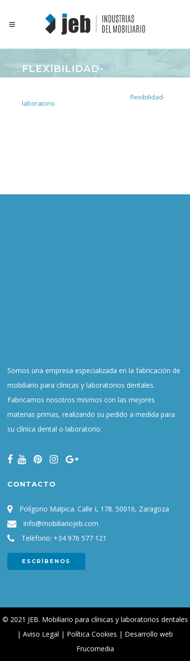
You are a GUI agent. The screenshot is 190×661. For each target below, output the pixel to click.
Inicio (29, 97)
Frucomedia (95, 648)
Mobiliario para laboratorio (83, 97)
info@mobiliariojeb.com (60, 523)
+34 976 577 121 (80, 538)
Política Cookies (92, 634)
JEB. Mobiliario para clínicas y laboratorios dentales (108, 619)
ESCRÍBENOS (46, 561)
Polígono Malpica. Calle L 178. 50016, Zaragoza (94, 508)
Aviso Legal (41, 634)
